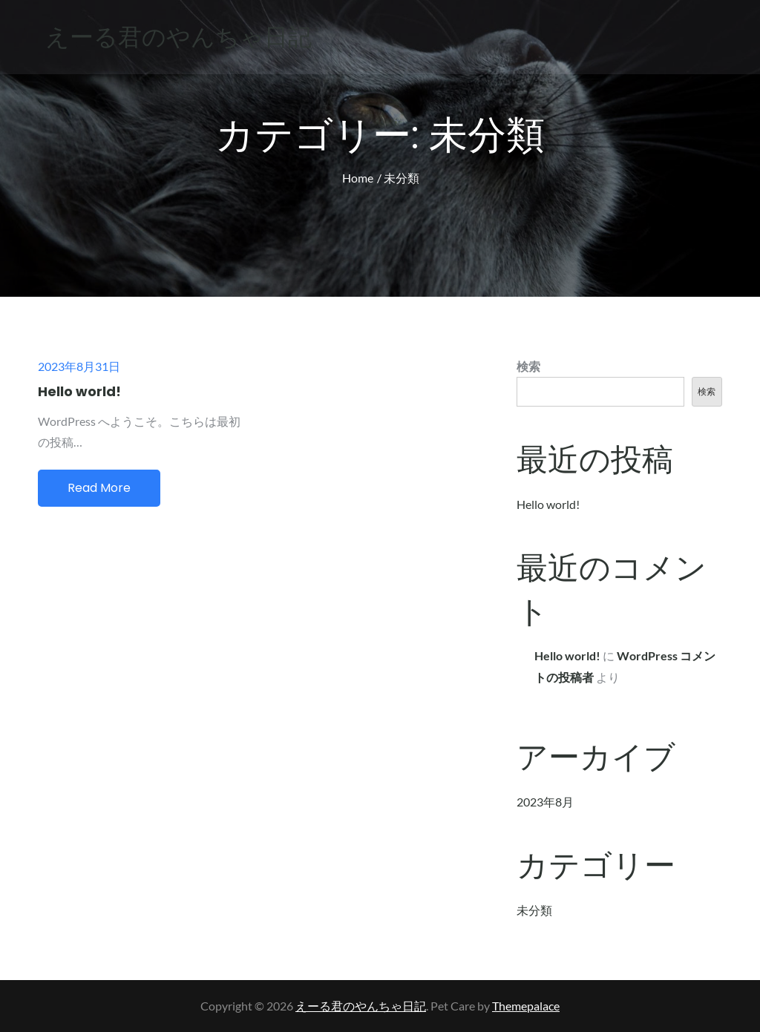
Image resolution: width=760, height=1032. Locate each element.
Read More (99, 487)
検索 (528, 366)
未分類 (534, 910)
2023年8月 (545, 802)
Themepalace (526, 1006)
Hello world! (79, 391)
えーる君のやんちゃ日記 (178, 36)
